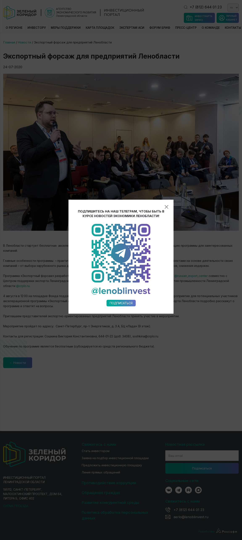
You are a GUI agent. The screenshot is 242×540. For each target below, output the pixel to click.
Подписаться (121, 226)
